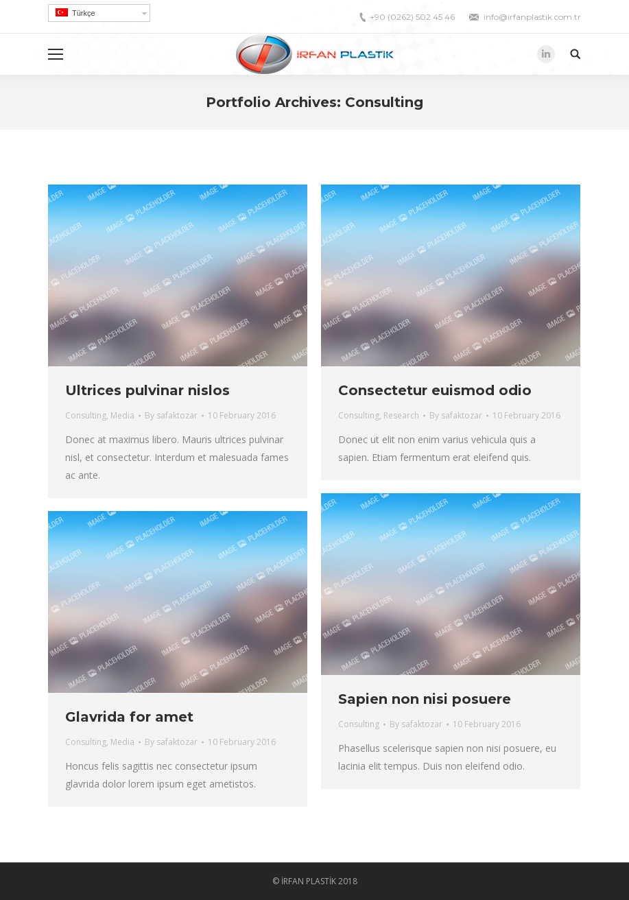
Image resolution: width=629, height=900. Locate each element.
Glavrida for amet (129, 717)
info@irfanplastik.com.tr (532, 17)
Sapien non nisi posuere (424, 699)
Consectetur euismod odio (435, 390)
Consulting (85, 415)
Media (122, 415)
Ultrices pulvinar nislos (147, 390)
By (171, 415)
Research (401, 415)
